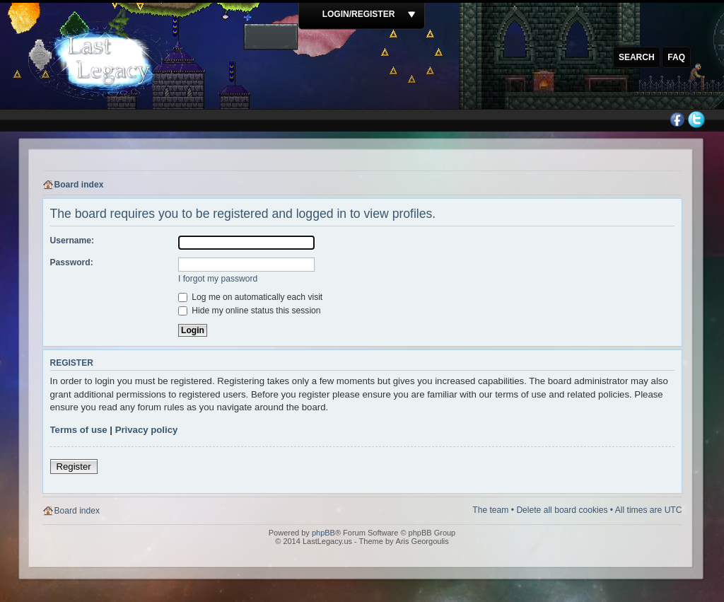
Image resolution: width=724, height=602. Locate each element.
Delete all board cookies (561, 510)
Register (74, 466)
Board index (79, 185)
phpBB (323, 532)
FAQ (676, 57)
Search (637, 57)
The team (490, 510)
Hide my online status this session (249, 311)
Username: (72, 240)
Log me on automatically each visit (250, 297)
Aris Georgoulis (422, 541)
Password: (71, 262)
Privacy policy (146, 429)
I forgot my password (217, 279)
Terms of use (78, 429)
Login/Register (358, 14)
